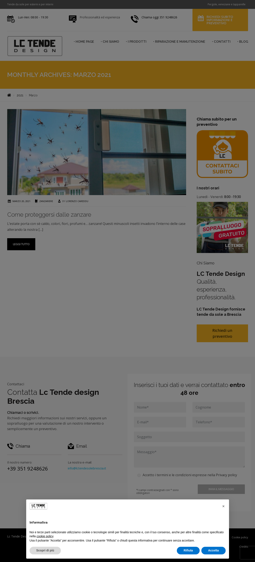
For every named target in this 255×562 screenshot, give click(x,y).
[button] (223, 506)
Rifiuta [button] (188, 550)
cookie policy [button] (45, 536)
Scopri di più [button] (45, 550)
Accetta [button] (213, 550)
